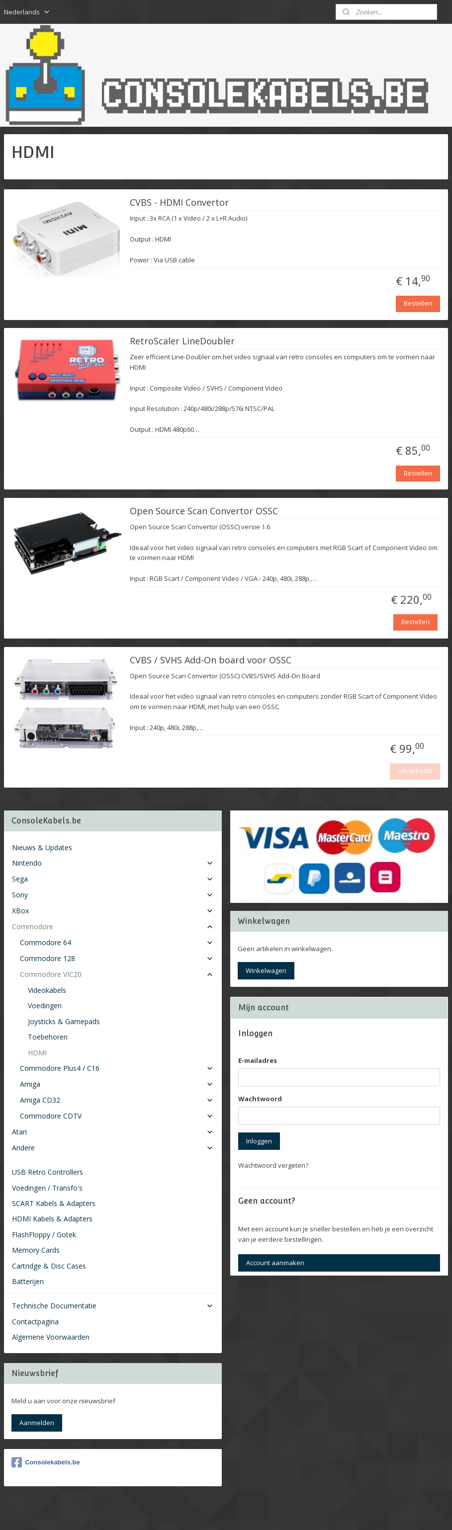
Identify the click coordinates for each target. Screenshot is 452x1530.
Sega (113, 879)
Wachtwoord (260, 1098)
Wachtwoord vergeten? (273, 1165)
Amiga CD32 (117, 1100)
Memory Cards (36, 1250)
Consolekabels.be (45, 1462)
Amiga (117, 1084)
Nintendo (113, 863)
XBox (113, 910)
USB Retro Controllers (47, 1172)
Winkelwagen (266, 970)
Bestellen (418, 303)
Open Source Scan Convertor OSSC (204, 510)
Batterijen (28, 1281)
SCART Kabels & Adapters (53, 1203)
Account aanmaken (275, 1262)
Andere (113, 1147)
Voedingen (45, 1005)
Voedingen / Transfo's (47, 1188)
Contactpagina (35, 1321)
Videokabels (47, 990)
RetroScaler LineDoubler (182, 341)
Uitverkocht (415, 770)
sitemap (193, 1512)
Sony (113, 894)
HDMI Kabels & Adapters (52, 1218)
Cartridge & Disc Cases (49, 1266)
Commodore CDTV (117, 1116)
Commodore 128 (117, 958)
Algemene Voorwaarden (51, 1337)
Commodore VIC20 (117, 974)
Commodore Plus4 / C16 (117, 1068)
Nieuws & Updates (42, 847)
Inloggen (259, 1140)
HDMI (37, 1052)
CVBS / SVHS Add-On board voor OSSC (210, 659)
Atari (113, 1131)
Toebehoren (48, 1037)
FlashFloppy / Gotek (44, 1234)
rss (214, 1512)
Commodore (113, 926)
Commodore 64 (117, 942)
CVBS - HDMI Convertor (179, 202)
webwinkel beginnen (252, 1512)
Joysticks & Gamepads (64, 1021)
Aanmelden (36, 1422)
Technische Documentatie (113, 1305)
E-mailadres (257, 1060)
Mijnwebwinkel (339, 1512)
